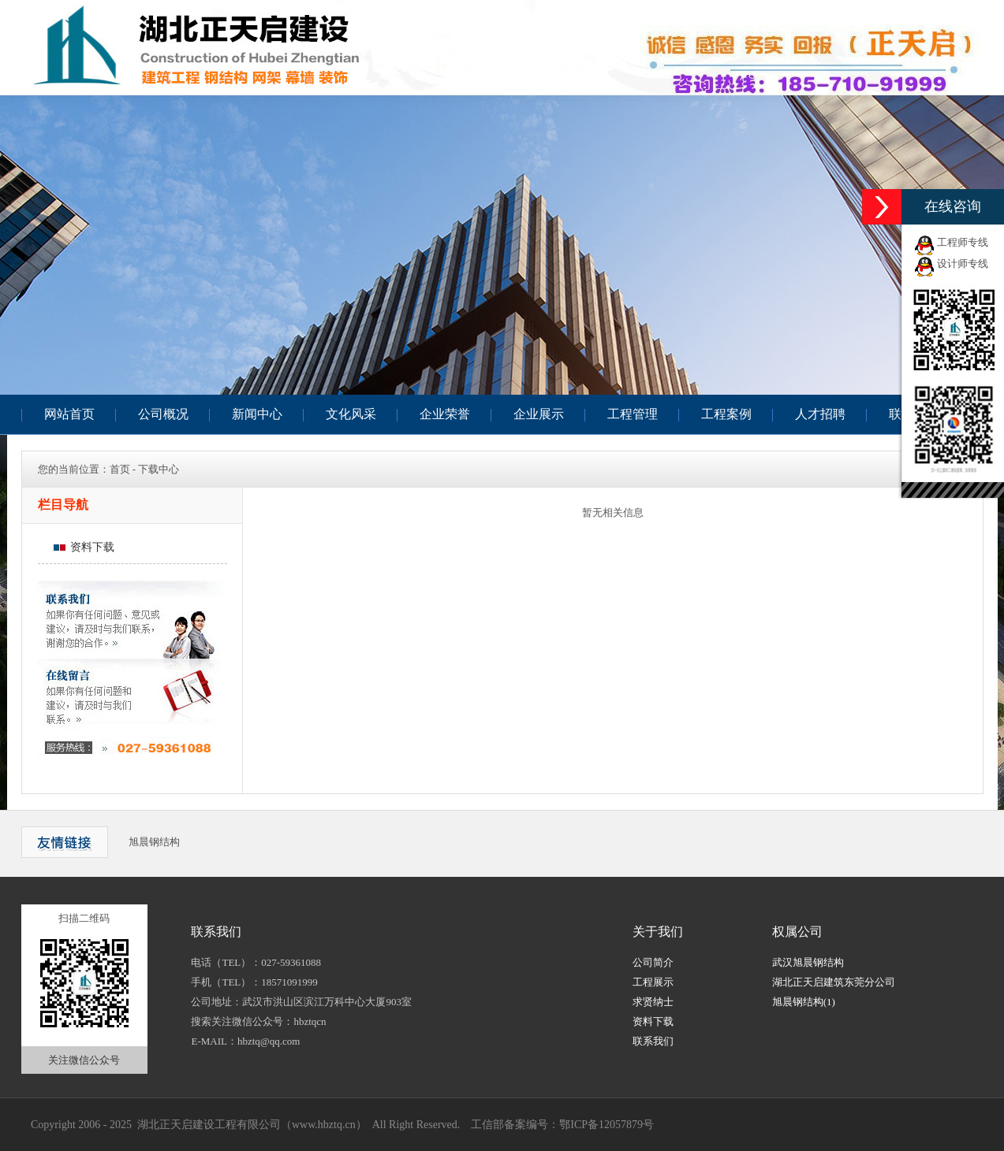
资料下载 (84, 547)
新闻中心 (257, 414)
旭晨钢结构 (154, 842)
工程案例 (726, 414)
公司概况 (163, 414)
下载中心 (158, 469)
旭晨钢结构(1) (803, 1002)
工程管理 (632, 414)
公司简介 (653, 962)
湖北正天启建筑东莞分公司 (833, 982)
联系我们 (653, 1041)
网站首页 (69, 414)
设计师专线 (962, 263)
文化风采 (351, 414)
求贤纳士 (653, 1002)
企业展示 (538, 414)
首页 (120, 469)
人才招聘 (820, 414)
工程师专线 (962, 242)
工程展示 (653, 982)
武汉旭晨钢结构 (808, 962)
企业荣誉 (445, 414)
